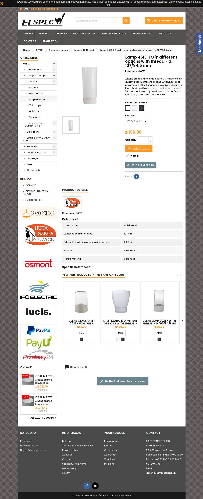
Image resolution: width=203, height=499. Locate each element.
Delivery (43, 33)
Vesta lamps (36, 93)
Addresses (110, 454)
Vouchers (109, 459)
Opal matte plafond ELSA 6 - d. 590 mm (45, 376)
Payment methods (114, 33)
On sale (26, 367)
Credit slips (110, 450)
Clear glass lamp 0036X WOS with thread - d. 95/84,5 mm (81, 323)
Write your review (140, 165)
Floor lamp (35, 117)
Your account (115, 433)
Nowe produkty (29, 445)
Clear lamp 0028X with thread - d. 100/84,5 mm (159, 322)
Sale (29, 164)
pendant (33, 81)
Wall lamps (35, 105)
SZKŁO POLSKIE (33, 200)
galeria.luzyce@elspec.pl (45, 8)
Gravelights (33, 158)
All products (33, 170)
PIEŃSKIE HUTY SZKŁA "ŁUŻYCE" (36, 193)
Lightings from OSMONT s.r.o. (34, 124)
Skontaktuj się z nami (74, 463)
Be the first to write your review (122, 381)
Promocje (25, 441)
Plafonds (33, 87)
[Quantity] (143, 139)
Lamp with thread (38, 99)
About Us (165, 33)
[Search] (102, 20)
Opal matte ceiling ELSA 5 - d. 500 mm (45, 397)
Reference (131, 71)
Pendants (32, 146)
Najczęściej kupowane (33, 450)
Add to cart (138, 149)
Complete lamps (36, 75)
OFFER (27, 33)
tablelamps (35, 111)
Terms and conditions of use (75, 33)
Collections (33, 131)
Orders (108, 445)
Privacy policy (143, 33)
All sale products (43, 418)
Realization (50, 41)
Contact (29, 41)
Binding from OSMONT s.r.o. (37, 139)
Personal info (111, 441)
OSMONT (30, 185)
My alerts (109, 463)
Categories (29, 58)
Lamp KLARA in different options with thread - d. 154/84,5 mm (120, 323)
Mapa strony (69, 468)
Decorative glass (36, 152)
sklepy (66, 473)
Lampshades (34, 69)
